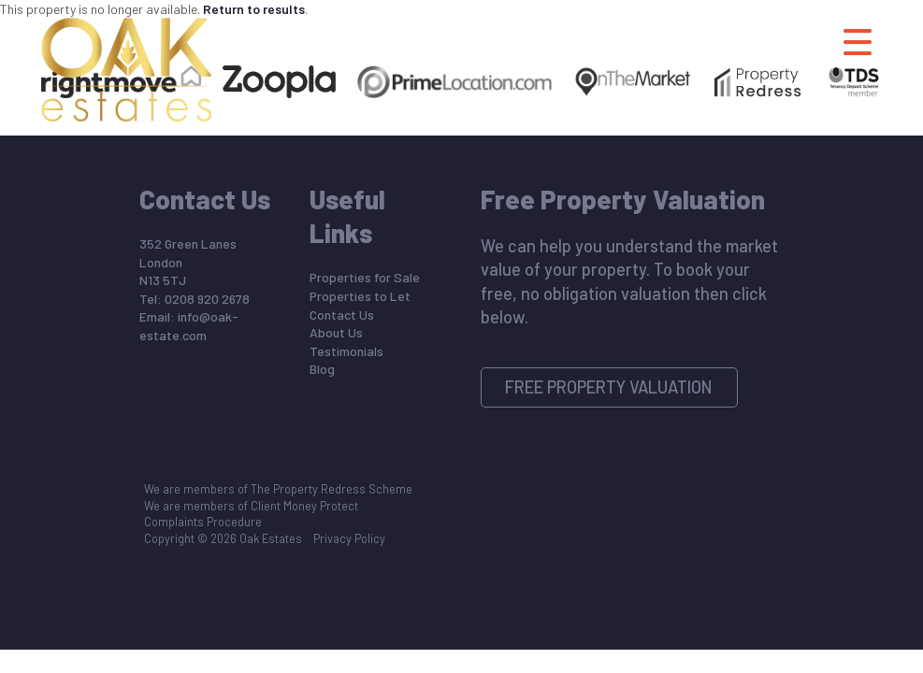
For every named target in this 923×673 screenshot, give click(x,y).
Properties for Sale (365, 277)
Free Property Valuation (609, 387)
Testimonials (346, 351)
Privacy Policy (349, 538)
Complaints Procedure (203, 521)
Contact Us (342, 314)
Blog (322, 369)
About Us (336, 332)
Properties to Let (360, 296)
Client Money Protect (304, 505)
